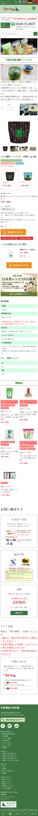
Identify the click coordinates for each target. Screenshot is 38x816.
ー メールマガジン (6, 743)
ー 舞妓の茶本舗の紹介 (8, 734)
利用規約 (3, 794)
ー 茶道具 (4, 773)
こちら (15, 213)
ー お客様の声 (5, 740)
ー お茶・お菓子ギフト (8, 771)
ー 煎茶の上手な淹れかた (9, 758)
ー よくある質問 (6, 788)
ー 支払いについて (6, 781)
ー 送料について (6, 779)
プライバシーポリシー (8, 797)
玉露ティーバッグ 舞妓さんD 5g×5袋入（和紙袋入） (28, 414)
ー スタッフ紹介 (6, 745)
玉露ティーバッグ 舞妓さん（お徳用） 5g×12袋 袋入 (9, 417)
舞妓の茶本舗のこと (7, 731)
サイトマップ (5, 799)
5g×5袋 (28, 179)
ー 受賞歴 (4, 747)
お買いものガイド (6, 777)
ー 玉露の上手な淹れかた (9, 753)
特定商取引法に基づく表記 (9, 792)
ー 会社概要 (4, 736)
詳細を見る (19, 613)
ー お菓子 (4, 768)
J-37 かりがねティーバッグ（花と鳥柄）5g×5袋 (28, 458)
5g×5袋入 (10, 179)
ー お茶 (3, 766)
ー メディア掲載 (6, 738)
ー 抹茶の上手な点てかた (9, 756)
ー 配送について (6, 784)
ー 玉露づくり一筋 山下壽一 (10, 760)
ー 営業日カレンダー (7, 786)
